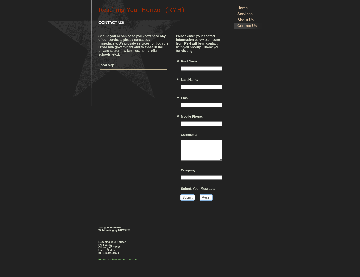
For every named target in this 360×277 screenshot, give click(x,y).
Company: (189, 170)
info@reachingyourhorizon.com (117, 259)
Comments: (190, 135)
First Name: (190, 61)
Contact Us (247, 26)
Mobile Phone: (192, 116)
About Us (245, 20)
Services (245, 14)
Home (242, 8)
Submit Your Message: (198, 188)
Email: (186, 98)
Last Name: (189, 79)
